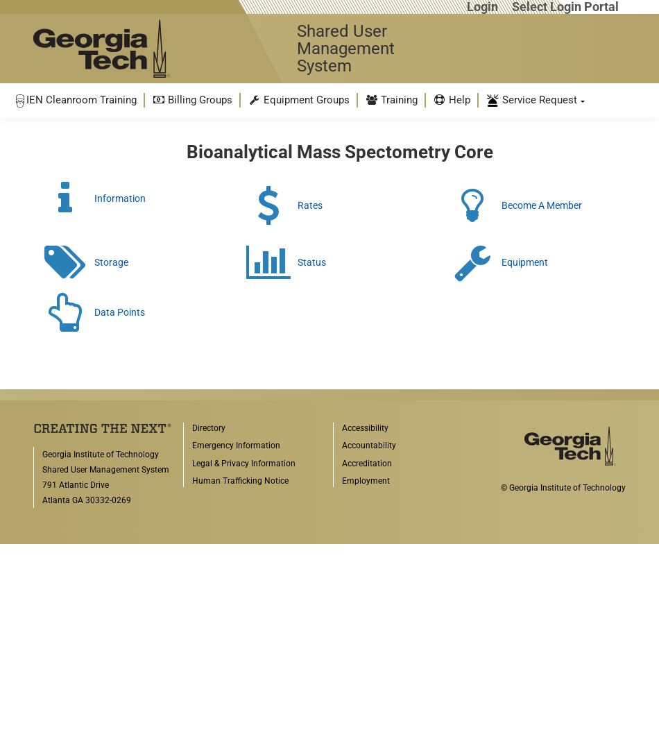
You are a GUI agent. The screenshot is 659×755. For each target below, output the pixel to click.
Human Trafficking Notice (240, 481)
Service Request (531, 101)
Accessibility (365, 428)
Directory (208, 428)
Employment (366, 481)
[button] (75, 100)
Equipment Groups (299, 100)
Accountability (369, 445)
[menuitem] (75, 100)
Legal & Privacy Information (244, 463)
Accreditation (367, 463)
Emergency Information (236, 445)
